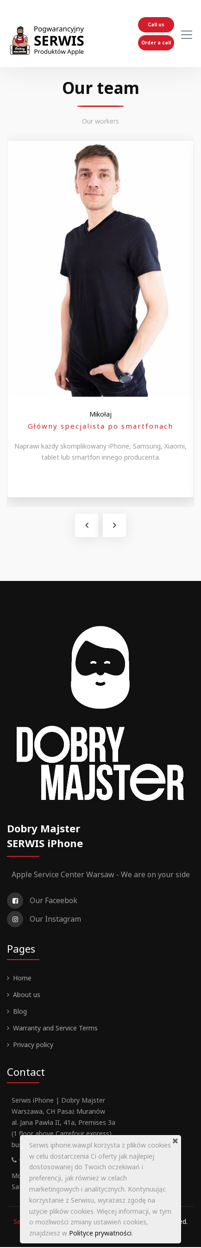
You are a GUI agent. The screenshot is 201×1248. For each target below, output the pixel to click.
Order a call (156, 42)
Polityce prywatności (100, 1233)
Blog (20, 1012)
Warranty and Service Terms (55, 1028)
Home (22, 978)
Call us (156, 24)
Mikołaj (100, 415)
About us (26, 995)
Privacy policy (33, 1045)
